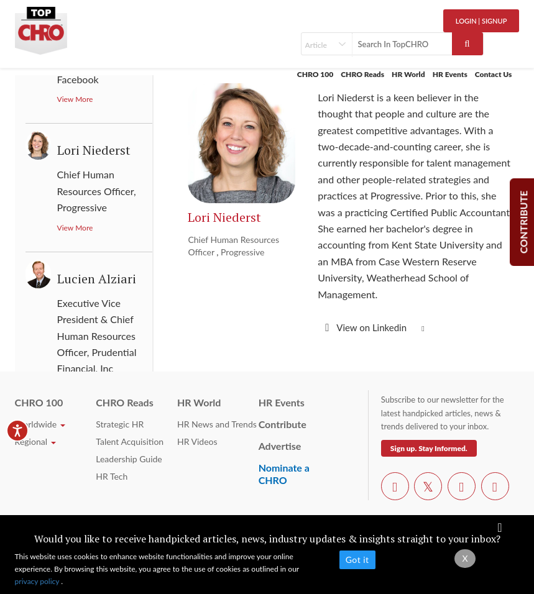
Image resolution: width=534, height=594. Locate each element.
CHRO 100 (315, 74)
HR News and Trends (217, 424)
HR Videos (197, 441)
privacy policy (38, 581)
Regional (35, 441)
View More (75, 99)
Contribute (282, 424)
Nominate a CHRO (284, 474)
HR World (408, 74)
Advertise (280, 446)
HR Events (450, 74)
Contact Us (493, 74)
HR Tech (111, 476)
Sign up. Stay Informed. (428, 448)
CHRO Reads (362, 74)
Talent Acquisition (129, 441)
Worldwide (40, 424)
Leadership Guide (129, 459)
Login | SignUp (481, 21)
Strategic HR (120, 424)
